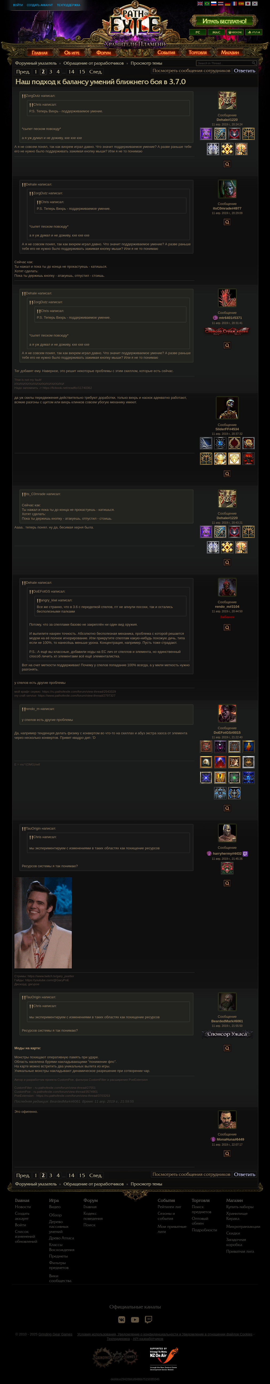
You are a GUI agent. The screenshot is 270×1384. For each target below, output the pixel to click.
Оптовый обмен (200, 1221)
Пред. (23, 72)
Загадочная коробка (236, 1242)
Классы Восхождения (61, 1247)
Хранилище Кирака (237, 1216)
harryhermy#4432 (227, 853)
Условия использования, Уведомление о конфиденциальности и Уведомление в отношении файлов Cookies (164, 1334)
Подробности (204, 1230)
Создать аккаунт (40, 5)
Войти (18, 5)
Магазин (234, 1200)
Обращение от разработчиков (93, 63)
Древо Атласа (61, 1238)
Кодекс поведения (93, 1216)
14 (71, 72)
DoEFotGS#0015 (227, 733)
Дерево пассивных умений (59, 1226)
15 (82, 72)
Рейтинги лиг (169, 1206)
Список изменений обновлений (26, 1236)
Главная (22, 1200)
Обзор (55, 1215)
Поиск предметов (201, 1209)
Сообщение (227, 115)
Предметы (58, 1256)
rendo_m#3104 (227, 607)
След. (95, 72)
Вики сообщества (60, 1278)
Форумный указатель (36, 63)
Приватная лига (240, 1251)
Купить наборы (239, 1206)
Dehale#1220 (227, 120)
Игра (54, 1200)
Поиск (90, 1225)
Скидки (233, 1233)
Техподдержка (68, 5)
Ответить (244, 71)
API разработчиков (148, 1339)
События (166, 1200)
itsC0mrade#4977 (227, 208)
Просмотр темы (146, 63)
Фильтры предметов (59, 1265)
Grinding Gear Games (55, 1334)
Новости (23, 1206)
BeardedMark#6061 (227, 1021)
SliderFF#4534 (227, 429)
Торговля (201, 1200)
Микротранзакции (243, 1226)
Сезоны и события (166, 1216)
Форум (91, 1200)
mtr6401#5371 (230, 318)
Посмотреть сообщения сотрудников (191, 70)
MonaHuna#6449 (230, 1139)
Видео (55, 1206)
